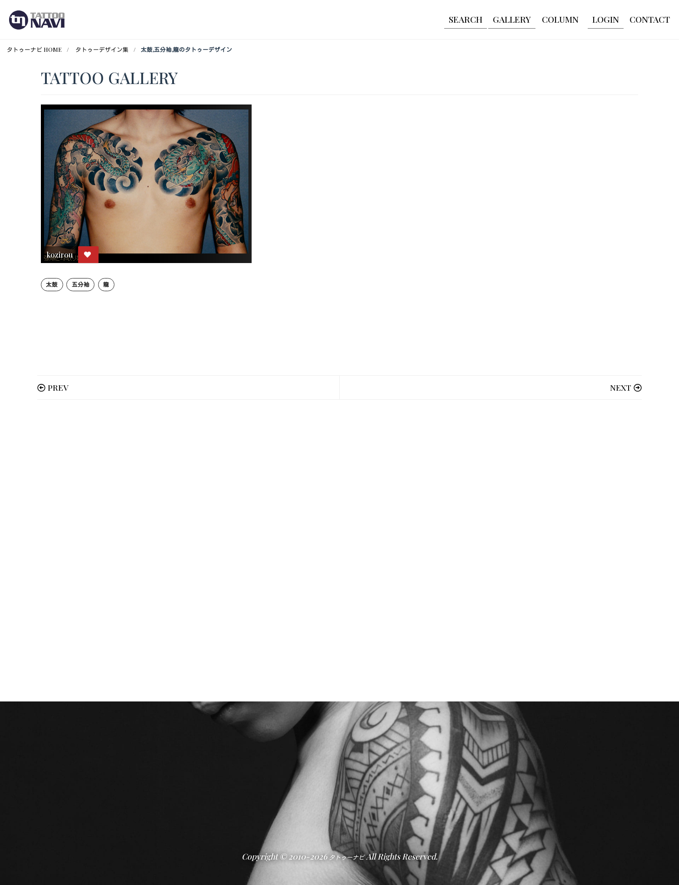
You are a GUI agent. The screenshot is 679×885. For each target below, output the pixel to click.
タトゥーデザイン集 (102, 49)
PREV (58, 387)
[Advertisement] (313, 550)
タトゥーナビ (346, 857)
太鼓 (52, 284)
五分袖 (80, 284)
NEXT (620, 387)
